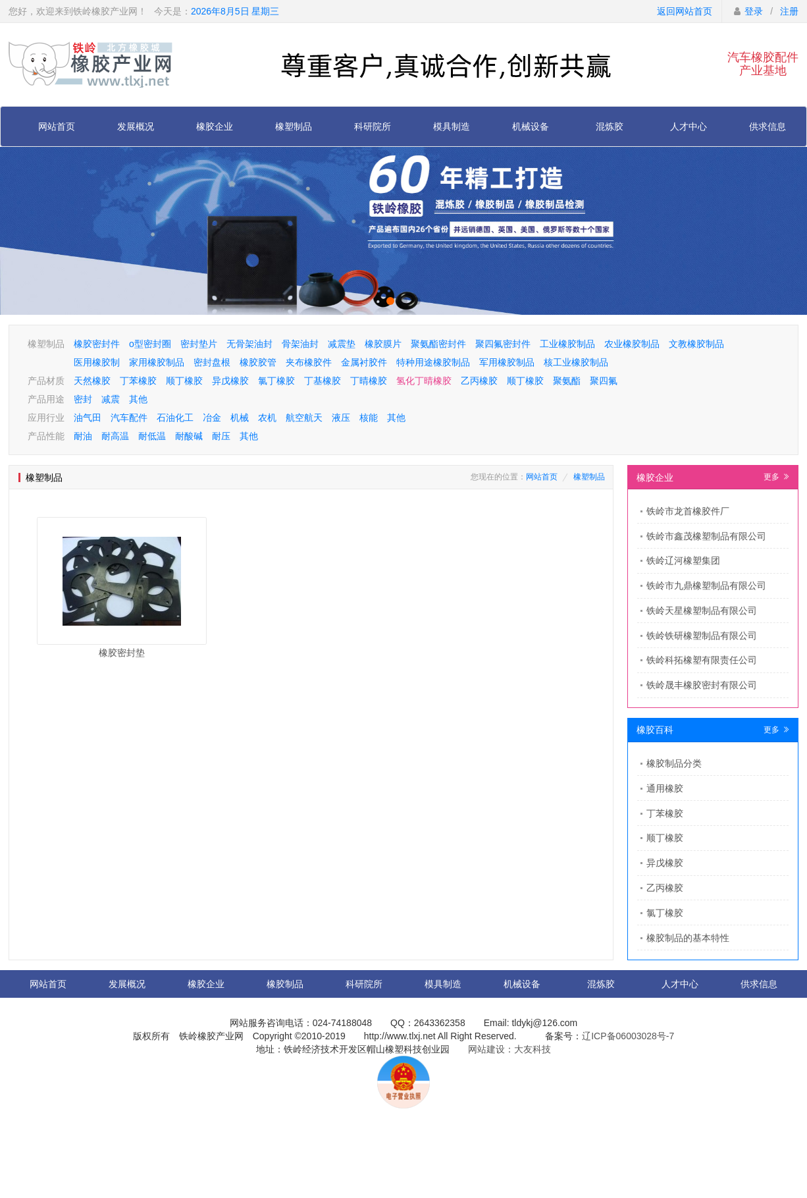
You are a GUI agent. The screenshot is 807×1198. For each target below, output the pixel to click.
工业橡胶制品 (567, 344)
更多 (776, 476)
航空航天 (304, 417)
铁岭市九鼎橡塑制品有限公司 (706, 585)
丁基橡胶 (322, 380)
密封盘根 (212, 362)
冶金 (212, 417)
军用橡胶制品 (506, 362)
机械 (239, 417)
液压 (341, 417)
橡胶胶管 (258, 362)
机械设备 (530, 126)
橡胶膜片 (383, 344)
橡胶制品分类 (674, 763)
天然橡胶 (92, 380)
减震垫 (341, 344)
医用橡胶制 (97, 362)
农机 (267, 417)
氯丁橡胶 (276, 380)
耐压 (221, 436)
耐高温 (115, 436)
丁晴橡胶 (368, 380)
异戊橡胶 (230, 380)
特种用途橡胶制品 (433, 362)
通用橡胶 (664, 788)
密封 (83, 399)
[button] (390, 301)
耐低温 (152, 436)
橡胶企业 (214, 126)
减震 (110, 399)
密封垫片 (198, 344)
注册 (789, 11)
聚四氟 (603, 380)
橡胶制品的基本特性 (687, 938)
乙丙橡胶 (479, 380)
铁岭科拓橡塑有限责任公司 (701, 660)
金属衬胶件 (364, 362)
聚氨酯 (567, 380)
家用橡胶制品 (156, 362)
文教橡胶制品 (696, 344)
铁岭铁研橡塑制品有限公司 (701, 635)
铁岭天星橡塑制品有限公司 (701, 610)
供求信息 (767, 126)
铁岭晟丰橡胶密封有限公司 (701, 685)
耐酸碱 (189, 436)
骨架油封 (300, 344)
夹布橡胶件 (309, 362)
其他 (138, 399)
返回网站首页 (684, 11)
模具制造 (451, 126)
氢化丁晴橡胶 (424, 380)
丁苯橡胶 (138, 380)
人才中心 (688, 126)
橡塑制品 (293, 126)
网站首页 (56, 126)
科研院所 (372, 126)
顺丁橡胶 (184, 380)
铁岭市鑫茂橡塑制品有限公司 (706, 536)
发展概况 (135, 126)
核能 (368, 417)
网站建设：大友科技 (509, 1049)
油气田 (87, 417)
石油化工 (175, 417)
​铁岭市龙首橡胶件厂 (687, 511)
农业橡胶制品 (632, 344)
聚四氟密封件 (503, 344)
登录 (753, 11)
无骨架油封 (249, 344)
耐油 (83, 436)
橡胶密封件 (97, 344)
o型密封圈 (150, 344)
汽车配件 (129, 417)
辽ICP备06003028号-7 (628, 1036)
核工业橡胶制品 (576, 362)
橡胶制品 (285, 984)
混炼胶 (609, 126)
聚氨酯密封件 (438, 344)
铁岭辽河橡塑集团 (683, 560)
